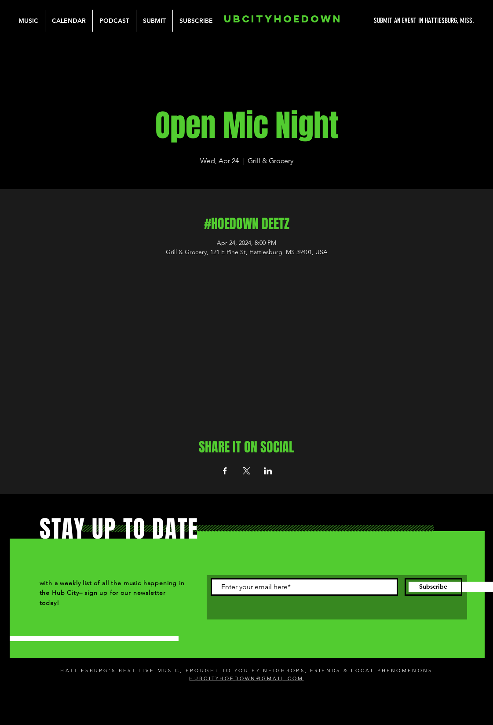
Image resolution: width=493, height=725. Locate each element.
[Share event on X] (246, 470)
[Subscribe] (433, 587)
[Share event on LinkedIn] (268, 470)
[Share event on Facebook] (225, 470)
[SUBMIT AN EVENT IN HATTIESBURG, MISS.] (390, 20)
